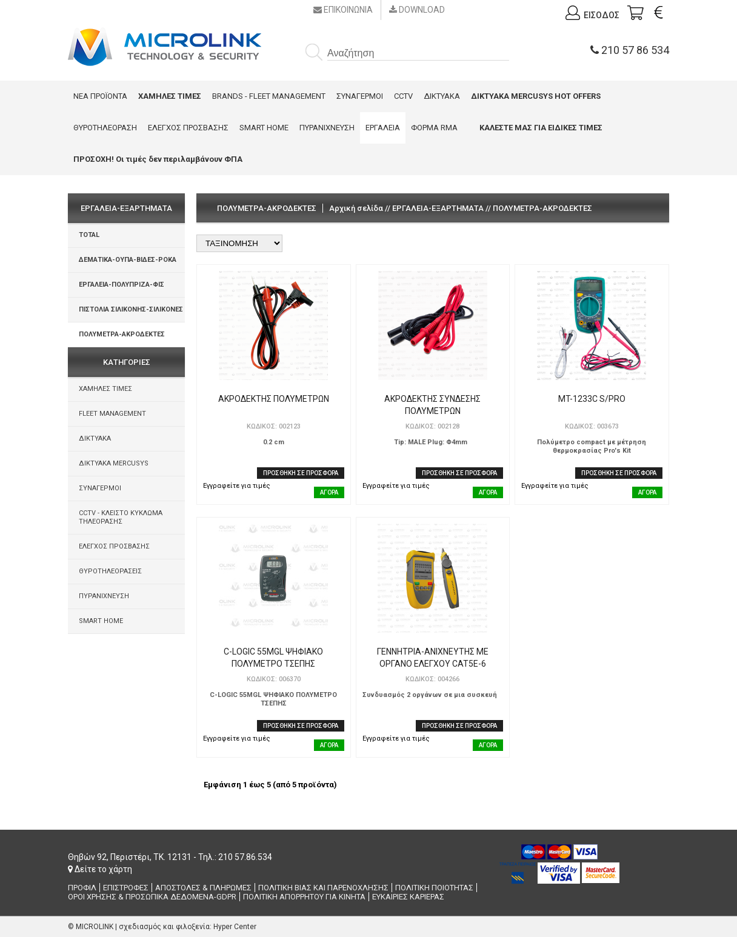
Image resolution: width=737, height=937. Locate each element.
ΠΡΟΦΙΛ (82, 887)
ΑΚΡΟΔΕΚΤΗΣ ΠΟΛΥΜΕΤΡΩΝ (273, 399)
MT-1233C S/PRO (591, 399)
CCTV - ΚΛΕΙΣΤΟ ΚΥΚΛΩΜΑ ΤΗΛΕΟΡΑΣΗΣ (120, 517)
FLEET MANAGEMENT (112, 414)
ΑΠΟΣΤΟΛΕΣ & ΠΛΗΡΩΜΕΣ (203, 887)
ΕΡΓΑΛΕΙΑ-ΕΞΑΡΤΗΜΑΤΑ (438, 208)
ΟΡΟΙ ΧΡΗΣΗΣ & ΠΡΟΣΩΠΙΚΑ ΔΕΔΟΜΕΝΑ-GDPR (152, 896)
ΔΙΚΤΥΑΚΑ (442, 96)
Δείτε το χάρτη (100, 869)
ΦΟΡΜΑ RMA (434, 127)
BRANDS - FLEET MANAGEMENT (268, 96)
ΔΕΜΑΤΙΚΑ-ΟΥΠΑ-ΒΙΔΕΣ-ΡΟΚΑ (127, 260)
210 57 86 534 (629, 50)
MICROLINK (94, 926)
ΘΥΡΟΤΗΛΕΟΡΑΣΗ (105, 127)
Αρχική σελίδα (356, 208)
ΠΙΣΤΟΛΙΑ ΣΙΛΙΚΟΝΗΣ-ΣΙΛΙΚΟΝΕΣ (131, 309)
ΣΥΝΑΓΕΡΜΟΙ (359, 96)
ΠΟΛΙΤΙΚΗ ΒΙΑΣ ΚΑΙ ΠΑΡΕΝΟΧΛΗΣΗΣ (323, 887)
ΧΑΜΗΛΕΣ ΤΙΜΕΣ (105, 389)
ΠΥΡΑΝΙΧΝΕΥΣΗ (327, 127)
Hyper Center (234, 926)
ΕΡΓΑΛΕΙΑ (382, 127)
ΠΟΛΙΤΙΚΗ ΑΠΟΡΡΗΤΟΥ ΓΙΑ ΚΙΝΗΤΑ (304, 896)
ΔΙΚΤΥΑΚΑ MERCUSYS (113, 463)
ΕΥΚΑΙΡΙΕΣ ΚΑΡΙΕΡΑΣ (408, 896)
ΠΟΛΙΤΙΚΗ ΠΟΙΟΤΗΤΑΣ (434, 887)
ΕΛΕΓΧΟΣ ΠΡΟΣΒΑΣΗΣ (188, 127)
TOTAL (89, 235)
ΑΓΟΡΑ (329, 492)
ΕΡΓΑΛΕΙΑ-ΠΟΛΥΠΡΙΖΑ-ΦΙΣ (121, 284)
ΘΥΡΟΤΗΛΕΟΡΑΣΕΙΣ (110, 571)
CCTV (403, 96)
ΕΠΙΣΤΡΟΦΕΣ (125, 887)
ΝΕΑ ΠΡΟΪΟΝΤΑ (100, 96)
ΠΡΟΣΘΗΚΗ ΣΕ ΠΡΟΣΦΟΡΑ (300, 473)
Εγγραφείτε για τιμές (236, 486)
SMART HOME (263, 127)
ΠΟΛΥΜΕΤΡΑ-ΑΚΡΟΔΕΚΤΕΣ (122, 334)
